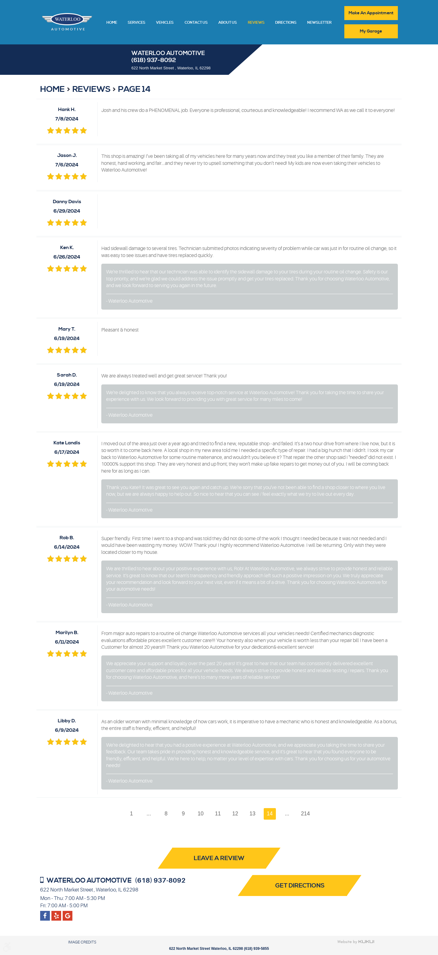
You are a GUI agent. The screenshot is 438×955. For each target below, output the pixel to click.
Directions (286, 23)
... (148, 814)
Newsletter (319, 23)
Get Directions (301, 886)
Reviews (256, 23)
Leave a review (219, 859)
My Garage (371, 31)
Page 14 (134, 89)
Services (136, 23)
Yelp (67, 913)
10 (200, 814)
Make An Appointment (371, 13)
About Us (227, 23)
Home (111, 23)
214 (305, 814)
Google (56, 913)
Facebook (45, 913)
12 (235, 814)
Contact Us (196, 23)
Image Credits (82, 942)
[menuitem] (111, 22)
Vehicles (165, 23)
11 (218, 814)
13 (253, 814)
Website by (356, 941)
